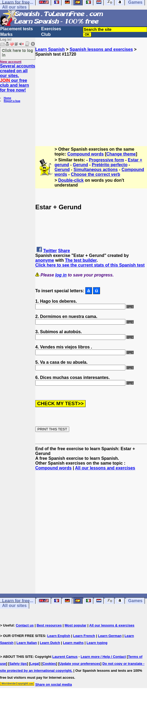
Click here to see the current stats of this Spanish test (90, 265)
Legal (34, 664)
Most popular (76, 625)
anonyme (44, 260)
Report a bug (12, 101)
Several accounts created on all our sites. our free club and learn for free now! (17, 78)
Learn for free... (17, 600)
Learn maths (73, 643)
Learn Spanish (50, 49)
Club (46, 34)
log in (61, 275)
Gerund (80, 164)
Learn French (84, 636)
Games (135, 600)
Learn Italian (26, 643)
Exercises (51, 28)
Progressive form (106, 160)
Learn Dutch (50, 643)
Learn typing (97, 643)
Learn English (58, 636)
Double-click (71, 180)
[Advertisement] (91, 94)
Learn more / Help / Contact (103, 657)
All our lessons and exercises (105, 468)
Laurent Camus (65, 657)
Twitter (50, 250)
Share (64, 250)
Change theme (121, 154)
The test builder (80, 260)
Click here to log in (17, 52)
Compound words (85, 154)
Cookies (49, 664)
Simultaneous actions (96, 169)
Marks (6, 34)
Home (7, 98)
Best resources (49, 625)
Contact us (25, 625)
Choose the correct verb (95, 174)
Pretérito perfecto (109, 164)
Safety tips (18, 664)
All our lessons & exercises (111, 625)
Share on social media (53, 684)
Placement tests (16, 28)
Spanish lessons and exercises (101, 49)
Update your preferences (79, 664)
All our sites (14, 7)
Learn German (110, 636)
